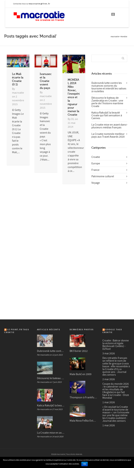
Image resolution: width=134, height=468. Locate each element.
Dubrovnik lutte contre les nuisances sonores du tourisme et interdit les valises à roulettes (108, 87)
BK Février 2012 (79, 351)
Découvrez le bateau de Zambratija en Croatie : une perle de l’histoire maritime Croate (107, 102)
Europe (95, 163)
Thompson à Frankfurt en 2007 (83, 397)
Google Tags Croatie (112, 331)
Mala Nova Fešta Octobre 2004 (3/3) (83, 420)
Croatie (95, 157)
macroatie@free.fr (39, 3)
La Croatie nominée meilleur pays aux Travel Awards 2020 (108, 135)
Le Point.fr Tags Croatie (16, 331)
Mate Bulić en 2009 (80, 374)
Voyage (95, 183)
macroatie (115, 36)
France (95, 170)
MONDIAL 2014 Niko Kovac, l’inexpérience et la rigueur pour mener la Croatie (74, 97)
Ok (84, 464)
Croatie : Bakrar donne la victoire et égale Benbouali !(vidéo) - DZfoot (115, 345)
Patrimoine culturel (102, 176)
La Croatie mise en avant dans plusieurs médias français (108, 126)
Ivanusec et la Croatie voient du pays (46, 81)
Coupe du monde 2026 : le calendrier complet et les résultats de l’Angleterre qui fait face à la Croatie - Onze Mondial (115, 391)
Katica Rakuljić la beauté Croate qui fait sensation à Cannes (106, 115)
